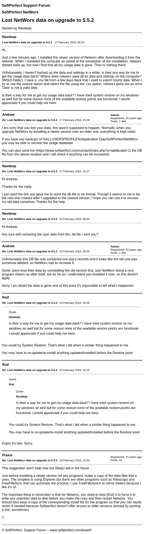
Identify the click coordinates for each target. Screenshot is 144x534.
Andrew (8, 114)
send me (28, 150)
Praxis (7, 455)
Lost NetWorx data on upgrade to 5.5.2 (27, 42)
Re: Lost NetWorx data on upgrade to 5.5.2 (29, 120)
